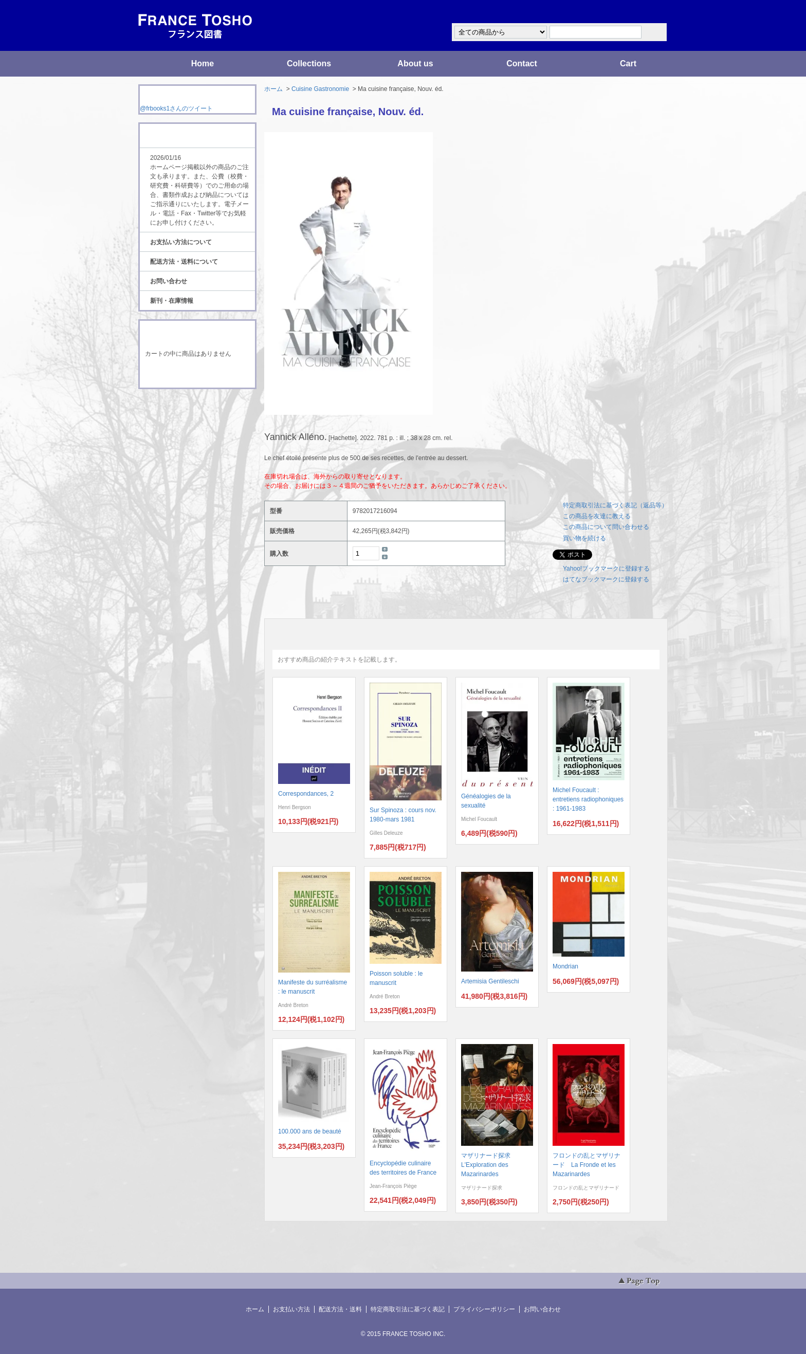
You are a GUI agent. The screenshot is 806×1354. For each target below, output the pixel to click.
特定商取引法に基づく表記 (408, 1309)
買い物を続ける (584, 538)
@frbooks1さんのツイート (176, 108)
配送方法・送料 (340, 1309)
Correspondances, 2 (306, 793)
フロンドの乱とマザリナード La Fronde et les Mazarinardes (586, 1165)
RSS (181, 408)
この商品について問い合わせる (606, 526)
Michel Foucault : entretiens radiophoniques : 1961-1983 (588, 799)
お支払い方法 (291, 1309)
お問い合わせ (168, 281)
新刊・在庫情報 (171, 300)
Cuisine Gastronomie (320, 89)
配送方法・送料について (184, 261)
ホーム (273, 89)
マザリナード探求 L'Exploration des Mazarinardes (489, 1165)
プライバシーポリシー (484, 1309)
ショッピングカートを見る (197, 374)
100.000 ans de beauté (309, 1131)
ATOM (188, 417)
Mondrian (565, 966)
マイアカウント (637, 12)
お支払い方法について (181, 242)
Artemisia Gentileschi (490, 981)
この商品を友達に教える (597, 516)
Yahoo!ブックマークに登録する (606, 568)
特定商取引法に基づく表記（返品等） (615, 505)
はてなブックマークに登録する (606, 579)
